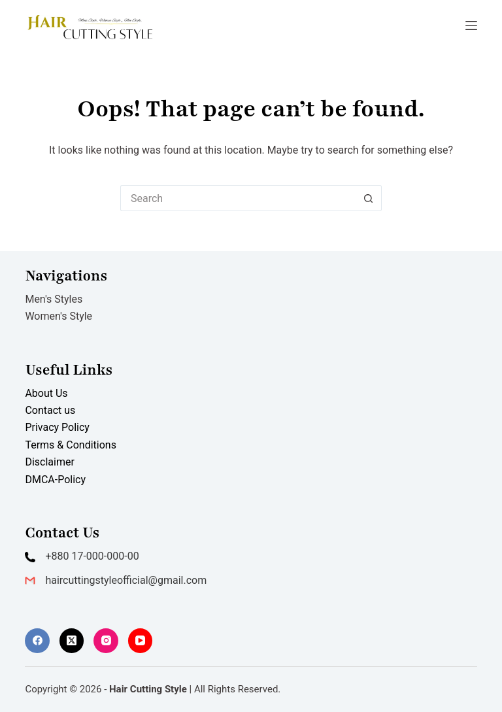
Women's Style (58, 316)
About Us (46, 393)
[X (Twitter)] (71, 640)
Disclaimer (49, 462)
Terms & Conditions (70, 445)
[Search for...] (238, 198)
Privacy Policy (57, 427)
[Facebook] (37, 640)
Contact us (50, 410)
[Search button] (369, 198)
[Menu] (471, 25)
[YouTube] (140, 640)
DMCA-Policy (55, 479)
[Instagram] (105, 640)
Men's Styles (53, 299)
